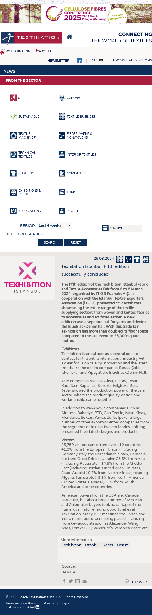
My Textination (17, 51)
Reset (76, 242)
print (127, 581)
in (78, 581)
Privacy (49, 603)
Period (27, 225)
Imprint (66, 603)
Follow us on (23, 607)
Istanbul (92, 545)
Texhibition (71, 545)
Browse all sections (132, 60)
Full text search (25, 234)
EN (101, 60)
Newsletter (58, 61)
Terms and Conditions (21, 603)
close (138, 582)
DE (93, 60)
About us (46, 51)
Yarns (108, 545)
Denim (123, 545)
